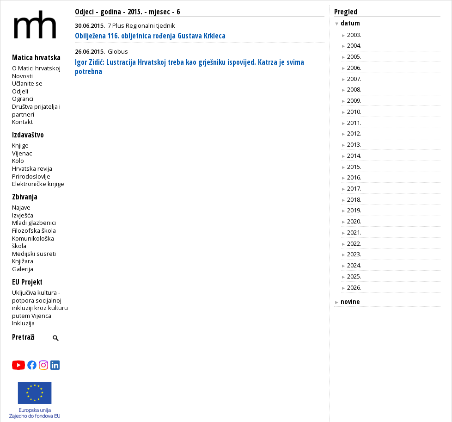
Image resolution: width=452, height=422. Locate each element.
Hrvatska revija (32, 168)
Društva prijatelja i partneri (36, 110)
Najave (21, 207)
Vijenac (22, 153)
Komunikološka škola (33, 242)
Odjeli (20, 91)
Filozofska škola (34, 230)
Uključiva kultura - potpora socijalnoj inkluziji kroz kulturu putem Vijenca (40, 304)
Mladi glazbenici (34, 222)
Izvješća (22, 215)
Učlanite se (27, 83)
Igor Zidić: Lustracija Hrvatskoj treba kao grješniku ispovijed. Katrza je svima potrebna (189, 66)
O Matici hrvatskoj (36, 68)
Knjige (20, 145)
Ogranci (22, 98)
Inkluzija (23, 323)
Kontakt (22, 122)
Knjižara (22, 261)
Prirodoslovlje (31, 176)
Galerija (22, 269)
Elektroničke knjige (38, 184)
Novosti (22, 76)
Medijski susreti (34, 253)
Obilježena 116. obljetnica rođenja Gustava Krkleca (150, 36)
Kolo (18, 160)
